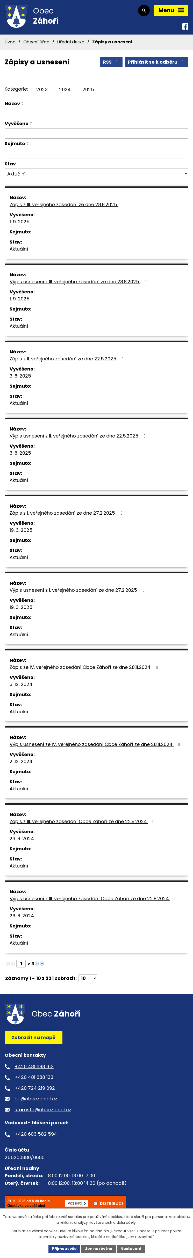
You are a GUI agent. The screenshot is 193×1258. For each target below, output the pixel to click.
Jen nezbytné (98, 1248)
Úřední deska (70, 42)
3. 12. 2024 (21, 684)
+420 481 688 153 (34, 1066)
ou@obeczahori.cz (36, 1098)
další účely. (127, 1222)
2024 (65, 89)
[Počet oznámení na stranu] (87, 978)
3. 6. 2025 (20, 376)
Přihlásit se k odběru (157, 62)
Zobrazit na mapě (33, 1037)
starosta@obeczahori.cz (43, 1109)
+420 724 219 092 (35, 1088)
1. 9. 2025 (20, 221)
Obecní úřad (36, 42)
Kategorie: (16, 89)
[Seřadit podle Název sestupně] (23, 104)
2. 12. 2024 (21, 761)
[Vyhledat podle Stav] (96, 174)
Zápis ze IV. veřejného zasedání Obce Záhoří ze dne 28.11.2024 (85, 667)
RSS (111, 62)
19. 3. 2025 (21, 530)
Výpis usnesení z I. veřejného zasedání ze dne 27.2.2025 (78, 590)
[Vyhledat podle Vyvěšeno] (96, 133)
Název (12, 103)
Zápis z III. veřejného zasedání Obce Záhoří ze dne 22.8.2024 (83, 821)
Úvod (10, 42)
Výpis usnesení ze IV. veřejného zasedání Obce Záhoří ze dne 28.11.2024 (96, 744)
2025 (88, 89)
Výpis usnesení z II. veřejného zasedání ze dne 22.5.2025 (79, 436)
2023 (42, 89)
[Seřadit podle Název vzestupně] (23, 102)
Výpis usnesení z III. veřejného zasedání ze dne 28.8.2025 (79, 281)
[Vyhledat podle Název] (96, 113)
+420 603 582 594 (36, 1134)
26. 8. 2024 (22, 838)
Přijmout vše (64, 1248)
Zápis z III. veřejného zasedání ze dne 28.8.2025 (68, 204)
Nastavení (130, 1248)
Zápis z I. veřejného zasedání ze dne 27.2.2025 (67, 513)
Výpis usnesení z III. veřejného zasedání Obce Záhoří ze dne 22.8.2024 (94, 898)
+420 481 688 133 (34, 1077)
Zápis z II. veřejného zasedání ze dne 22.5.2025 (68, 358)
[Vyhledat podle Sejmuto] (96, 153)
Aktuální (19, 249)
